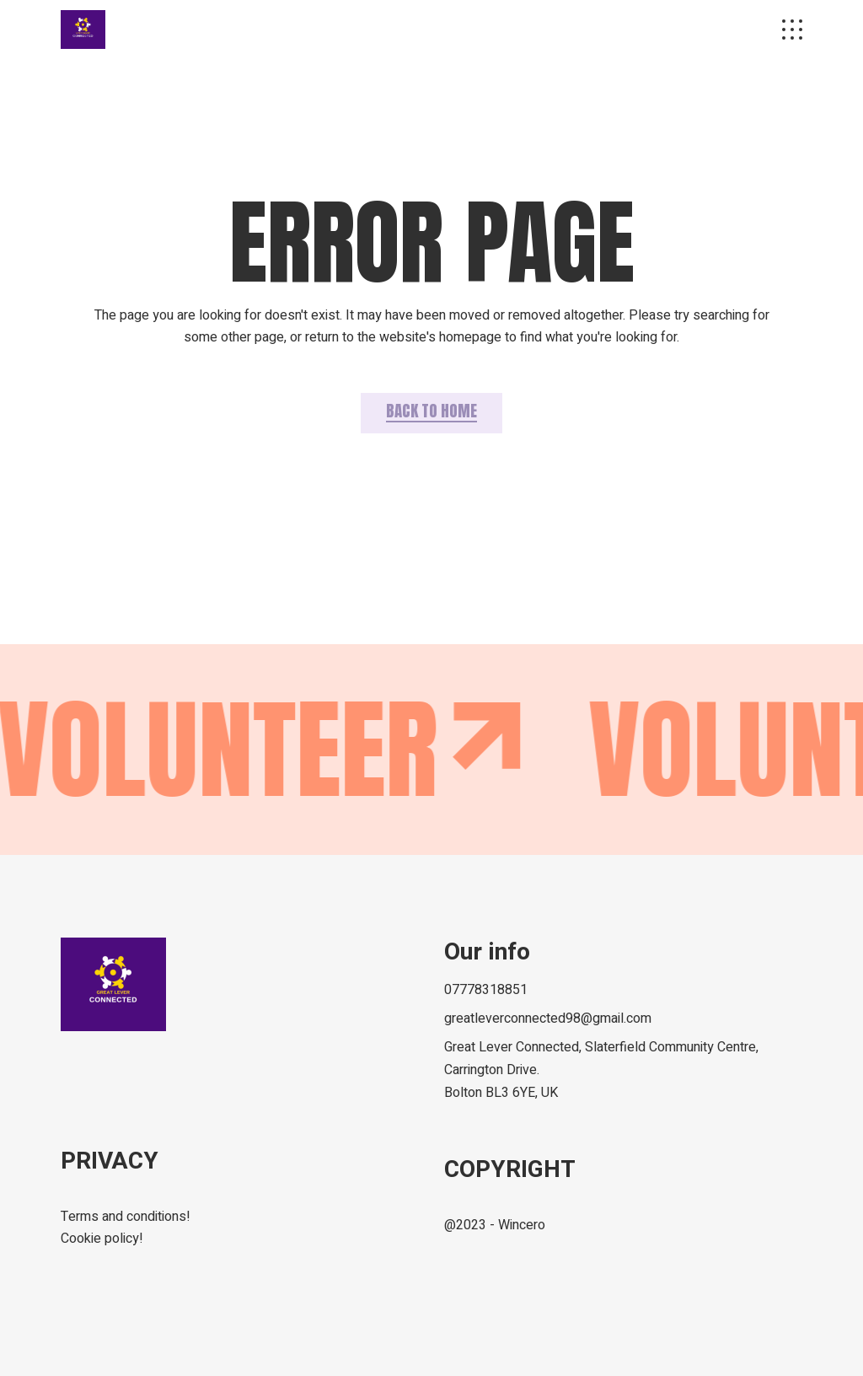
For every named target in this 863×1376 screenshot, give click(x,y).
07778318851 (486, 990)
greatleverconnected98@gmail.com (547, 1018)
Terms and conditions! (125, 1217)
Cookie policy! (102, 1238)
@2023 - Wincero (494, 1225)
